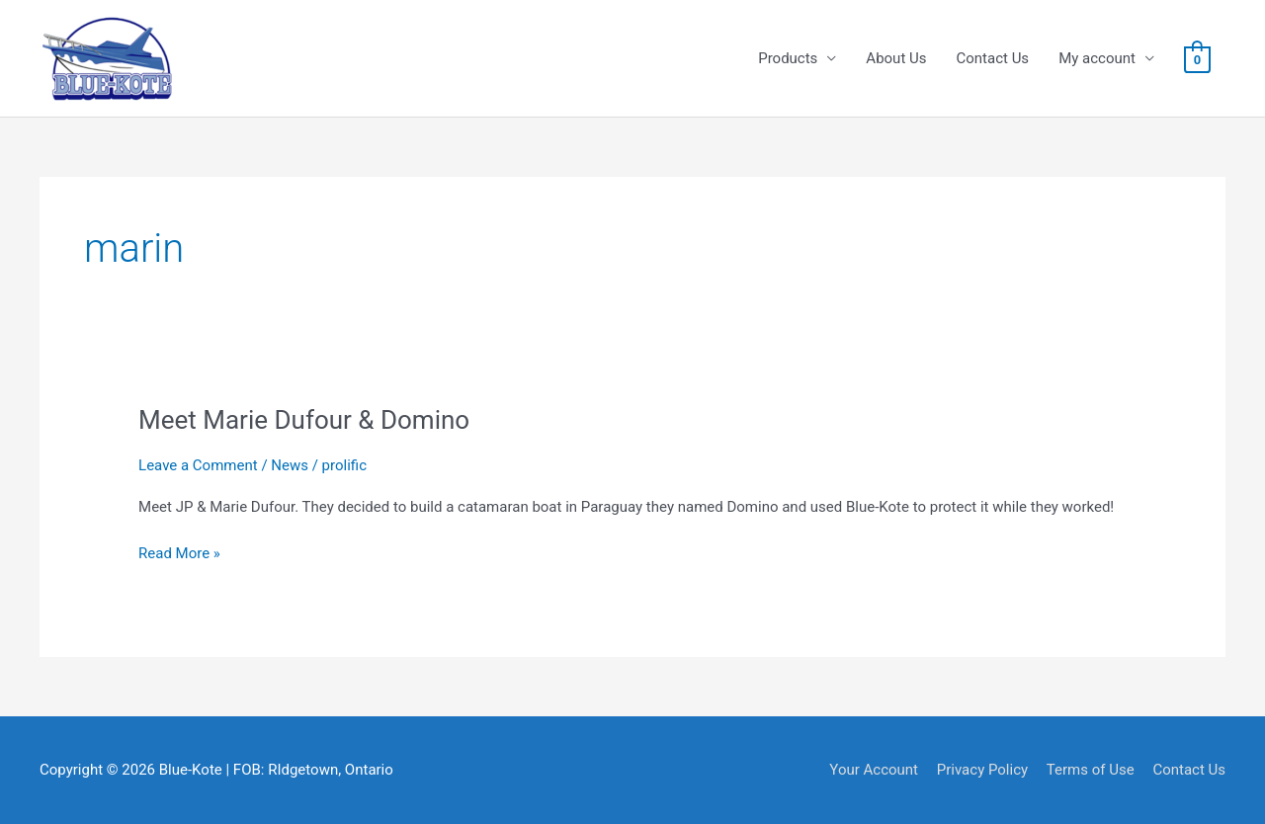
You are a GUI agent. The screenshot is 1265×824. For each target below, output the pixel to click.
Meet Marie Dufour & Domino (303, 420)
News (289, 465)
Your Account (873, 770)
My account (1097, 58)
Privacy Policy (982, 770)
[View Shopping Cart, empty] (1197, 59)
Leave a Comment (198, 465)
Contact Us (993, 58)
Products (787, 58)
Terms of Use (1091, 770)
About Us (896, 58)
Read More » (179, 553)
